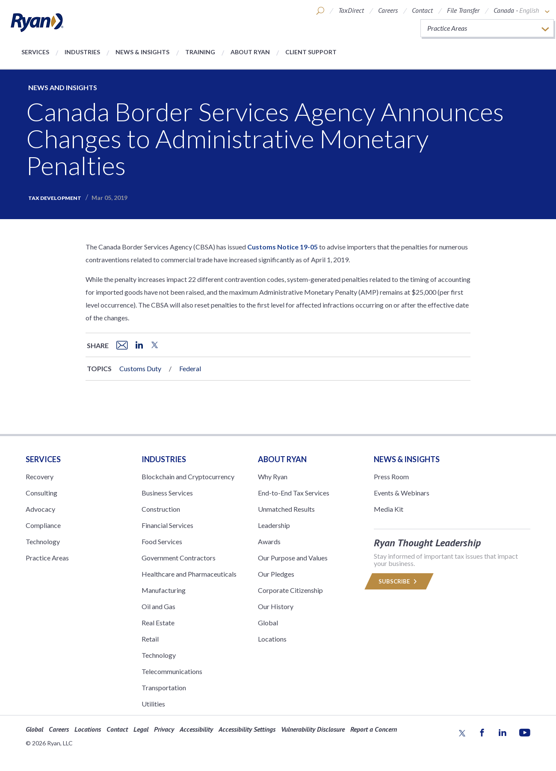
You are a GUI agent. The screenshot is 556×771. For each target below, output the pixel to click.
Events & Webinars (401, 493)
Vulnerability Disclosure (313, 729)
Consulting (41, 493)
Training (200, 52)
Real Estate (158, 623)
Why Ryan (272, 476)
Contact (422, 10)
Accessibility (196, 729)
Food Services (162, 541)
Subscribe (399, 581)
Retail (150, 639)
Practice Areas (47, 558)
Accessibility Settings (247, 729)
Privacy (164, 729)
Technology (43, 541)
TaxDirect (351, 10)
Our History (275, 606)
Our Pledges (276, 574)
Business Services (167, 493)
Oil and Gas (158, 606)
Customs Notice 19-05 (282, 247)
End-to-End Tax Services (293, 493)
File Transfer (463, 10)
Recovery (39, 476)
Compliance (43, 525)
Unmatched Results (286, 509)
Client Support (311, 52)
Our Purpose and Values (293, 558)
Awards (269, 541)
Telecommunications (172, 671)
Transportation (164, 687)
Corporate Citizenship (290, 590)
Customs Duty (140, 368)
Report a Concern (373, 729)
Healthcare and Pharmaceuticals (189, 574)
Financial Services (167, 525)
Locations (272, 639)
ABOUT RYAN (282, 459)
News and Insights (62, 87)
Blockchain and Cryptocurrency (188, 476)
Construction (161, 509)
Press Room (391, 476)
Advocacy (40, 509)
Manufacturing (164, 590)
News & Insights (142, 52)
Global (268, 623)
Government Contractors (179, 558)
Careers (388, 10)
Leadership (274, 525)
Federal (190, 368)
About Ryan (250, 52)
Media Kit (388, 509)
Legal (140, 729)
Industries (82, 52)
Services (35, 52)
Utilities (153, 704)
